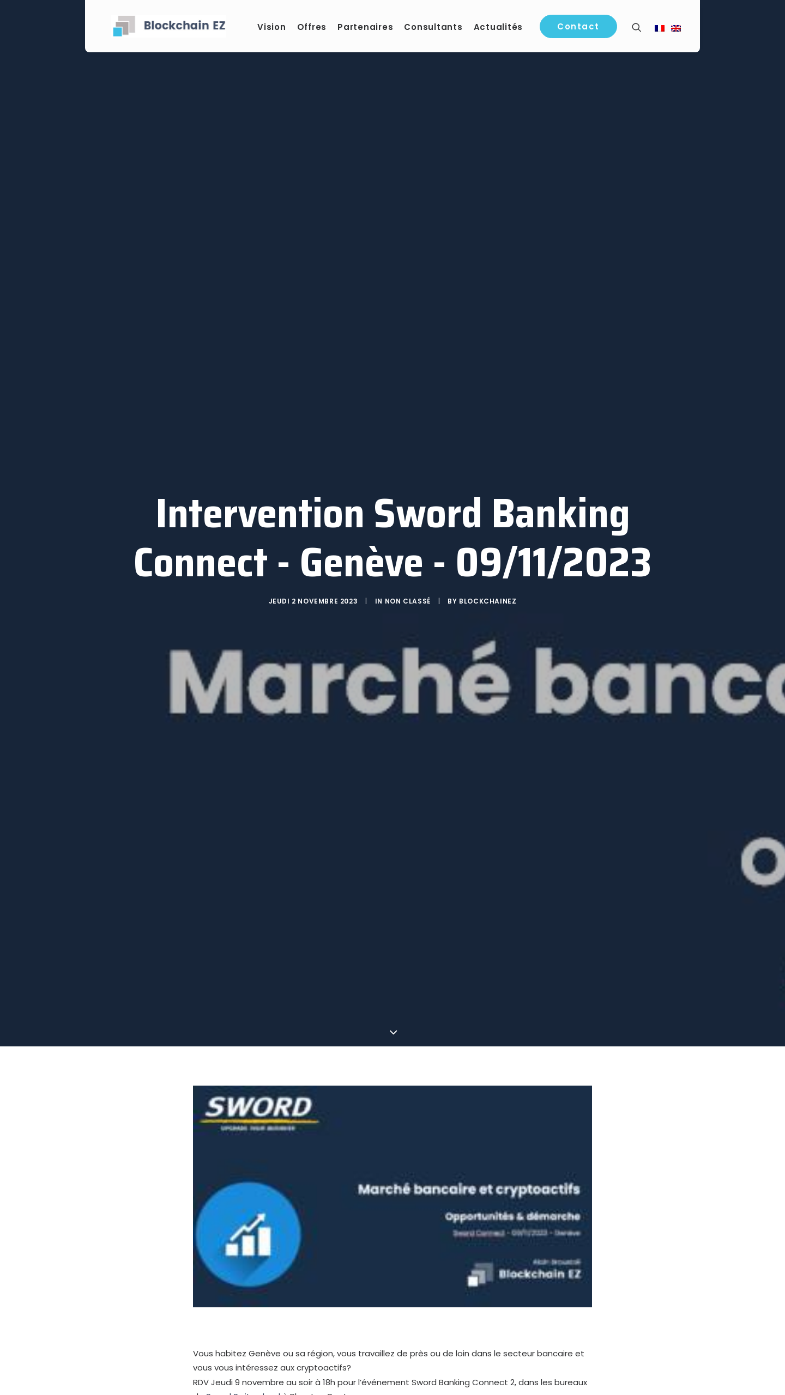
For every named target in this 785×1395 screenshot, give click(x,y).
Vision (274, 28)
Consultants (436, 28)
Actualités (501, 28)
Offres (315, 28)
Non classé (408, 603)
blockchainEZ (487, 603)
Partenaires (368, 28)
